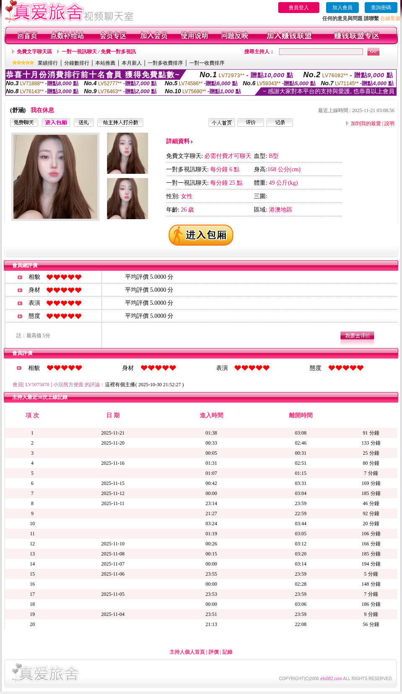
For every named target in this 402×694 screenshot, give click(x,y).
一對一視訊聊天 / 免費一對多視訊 (99, 52)
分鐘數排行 (76, 63)
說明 (389, 123)
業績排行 (48, 63)
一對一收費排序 (206, 63)
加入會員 (342, 7)
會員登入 (299, 7)
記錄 (227, 652)
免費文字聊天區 (34, 52)
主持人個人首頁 (187, 652)
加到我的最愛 (366, 123)
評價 (214, 652)
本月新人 (132, 63)
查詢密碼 (381, 7)
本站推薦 (105, 63)
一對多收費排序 (165, 63)
